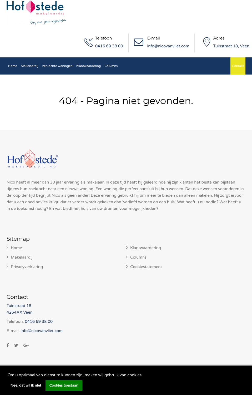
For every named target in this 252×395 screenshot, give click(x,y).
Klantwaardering (88, 66)
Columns (111, 66)
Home (12, 66)
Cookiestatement (146, 266)
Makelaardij (29, 66)
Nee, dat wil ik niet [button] (26, 385)
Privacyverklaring (27, 266)
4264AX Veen (20, 312)
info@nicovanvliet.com (168, 46)
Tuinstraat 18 (19, 305)
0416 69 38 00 (109, 46)
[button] (144, 375)
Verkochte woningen (57, 66)
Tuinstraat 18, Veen (231, 46)
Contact (238, 66)
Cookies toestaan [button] (63, 385)
